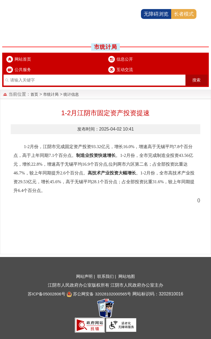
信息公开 (124, 59)
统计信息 (71, 94)
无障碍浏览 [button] (156, 14)
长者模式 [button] (184, 14)
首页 (34, 94)
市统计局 (51, 94)
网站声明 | (86, 276)
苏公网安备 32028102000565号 (98, 294)
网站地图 (126, 276)
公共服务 (23, 69)
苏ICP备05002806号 (46, 294)
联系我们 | (107, 276)
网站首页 (23, 59)
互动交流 (124, 69)
